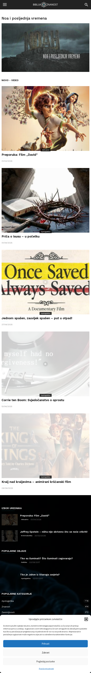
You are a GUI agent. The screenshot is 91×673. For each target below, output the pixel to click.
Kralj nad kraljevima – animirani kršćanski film (36, 482)
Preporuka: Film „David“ (20, 155)
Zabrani (45, 652)
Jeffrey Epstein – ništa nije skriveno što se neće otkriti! (53, 531)
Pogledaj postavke (45, 661)
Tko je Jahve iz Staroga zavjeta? (40, 574)
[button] (86, 619)
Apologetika (45, 231)
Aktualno (45, 150)
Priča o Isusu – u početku (21, 236)
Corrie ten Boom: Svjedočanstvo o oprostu (33, 400)
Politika (24, 562)
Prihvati (45, 643)
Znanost (42, 606)
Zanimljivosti (42, 612)
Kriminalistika (26, 535)
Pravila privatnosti (46, 668)
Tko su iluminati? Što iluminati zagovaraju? (46, 558)
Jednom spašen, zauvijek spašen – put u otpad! (37, 318)
